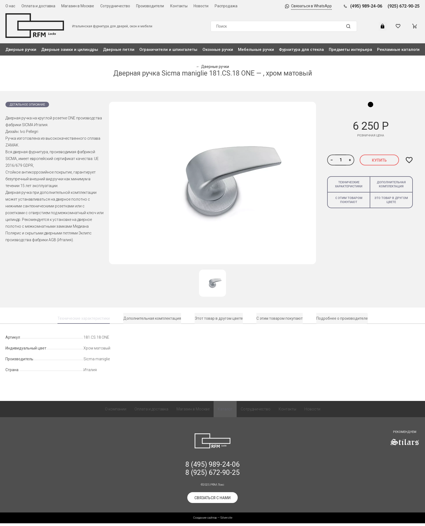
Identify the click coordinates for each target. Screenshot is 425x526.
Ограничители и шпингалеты (168, 49)
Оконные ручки (217, 49)
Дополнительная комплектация (391, 184)
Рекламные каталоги (398, 49)
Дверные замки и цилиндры (69, 49)
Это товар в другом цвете (391, 200)
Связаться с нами (212, 500)
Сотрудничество (115, 6)
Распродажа (226, 6)
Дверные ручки (20, 49)
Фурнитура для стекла (301, 49)
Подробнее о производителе (342, 318)
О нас (10, 6)
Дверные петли (118, 49)
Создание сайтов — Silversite (212, 520)
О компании (115, 412)
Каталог (225, 412)
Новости (201, 6)
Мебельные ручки (256, 49)
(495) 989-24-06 (366, 6)
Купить (379, 160)
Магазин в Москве (77, 6)
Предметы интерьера (350, 49)
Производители (150, 6)
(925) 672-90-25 (404, 6)
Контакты (179, 6)
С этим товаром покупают (348, 200)
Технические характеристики (348, 184)
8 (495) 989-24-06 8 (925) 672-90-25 (212, 471)
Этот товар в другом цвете (219, 318)
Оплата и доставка (38, 6)
